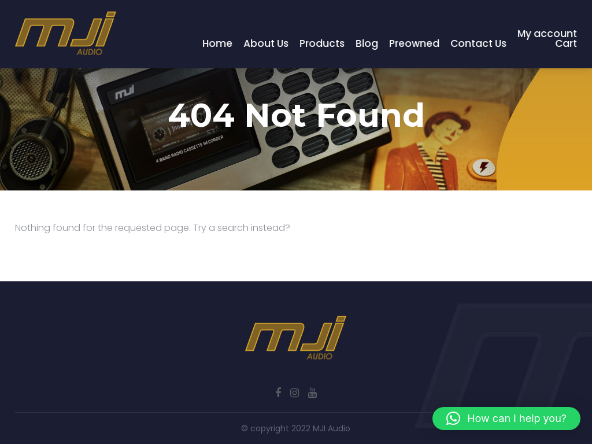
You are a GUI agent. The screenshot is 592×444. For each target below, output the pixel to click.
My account (548, 34)
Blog (367, 43)
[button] (506, 418)
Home (218, 43)
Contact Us (479, 43)
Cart (567, 43)
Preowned (415, 43)
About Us (266, 43)
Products (322, 43)
